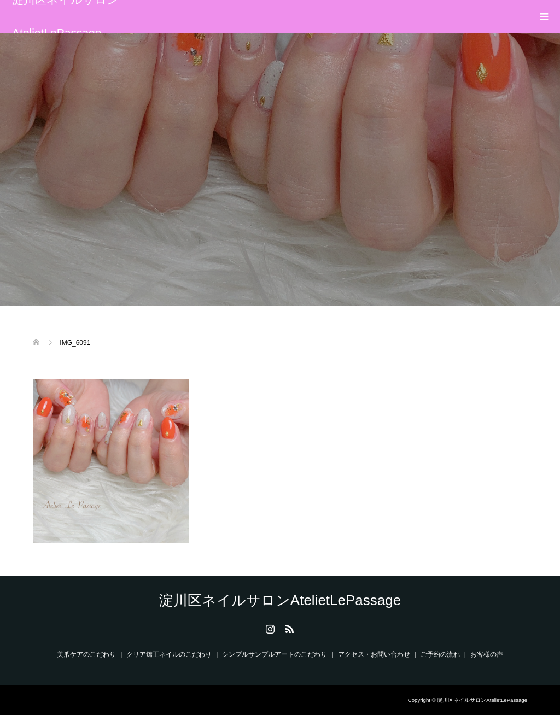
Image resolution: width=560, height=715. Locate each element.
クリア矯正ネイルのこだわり (169, 654)
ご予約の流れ (440, 654)
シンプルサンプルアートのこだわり (274, 654)
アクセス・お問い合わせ (374, 654)
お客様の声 (486, 654)
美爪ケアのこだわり (86, 654)
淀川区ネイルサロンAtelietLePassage (65, 16)
